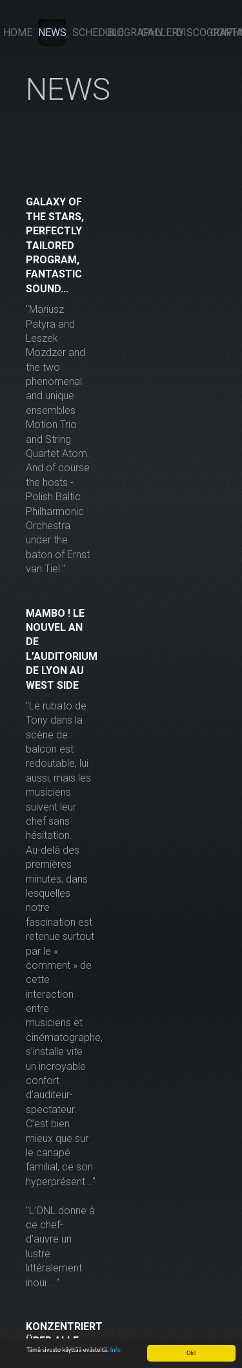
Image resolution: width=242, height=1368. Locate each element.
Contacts (224, 32)
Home (17, 32)
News (52, 32)
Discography (190, 32)
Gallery (155, 32)
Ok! (191, 1353)
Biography (121, 32)
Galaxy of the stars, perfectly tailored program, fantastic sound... (55, 245)
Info (115, 1349)
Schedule (86, 32)
